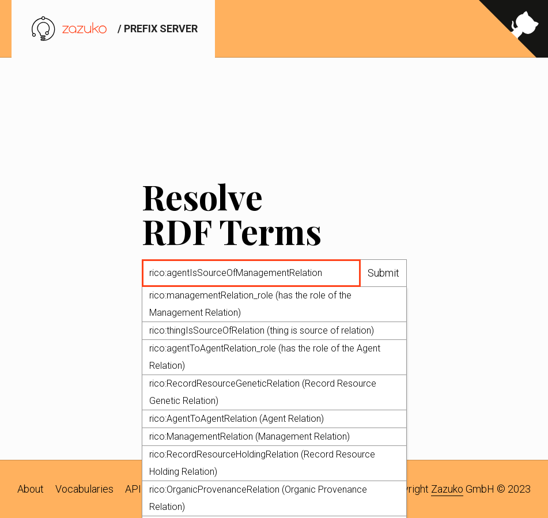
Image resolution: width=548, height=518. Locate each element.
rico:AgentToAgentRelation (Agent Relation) (236, 419)
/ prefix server (113, 28)
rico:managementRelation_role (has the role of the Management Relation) (250, 304)
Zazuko (447, 489)
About (30, 489)
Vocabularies (84, 489)
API (133, 489)
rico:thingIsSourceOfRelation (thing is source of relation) (261, 331)
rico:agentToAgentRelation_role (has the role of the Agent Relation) (264, 357)
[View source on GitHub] (513, 29)
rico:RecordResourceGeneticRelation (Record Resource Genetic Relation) (262, 393)
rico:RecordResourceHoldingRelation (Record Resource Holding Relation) (262, 463)
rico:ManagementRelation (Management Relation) (249, 437)
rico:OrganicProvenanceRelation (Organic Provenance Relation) (258, 499)
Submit (383, 273)
